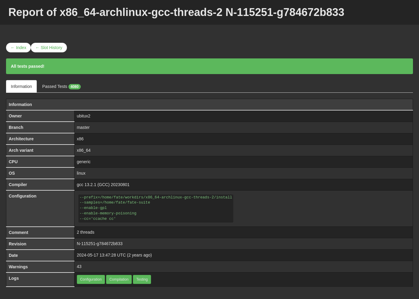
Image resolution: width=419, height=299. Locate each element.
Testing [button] (142, 279)
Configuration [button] (91, 279)
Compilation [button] (118, 279)
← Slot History (48, 47)
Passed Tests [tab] (61, 86)
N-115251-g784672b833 (100, 243)
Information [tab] (21, 86)
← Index (18, 47)
